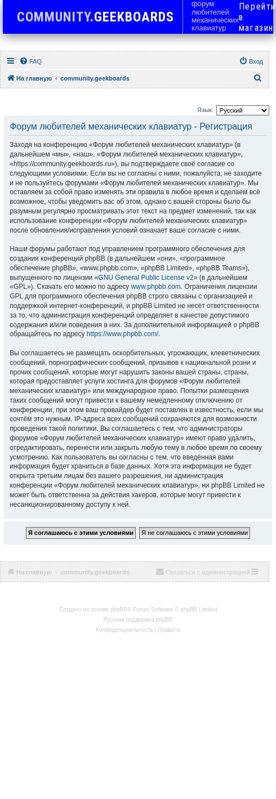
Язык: (205, 109)
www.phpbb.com (156, 287)
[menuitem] (30, 61)
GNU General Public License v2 (145, 278)
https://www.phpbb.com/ (122, 334)
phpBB (118, 609)
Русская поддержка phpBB (137, 620)
